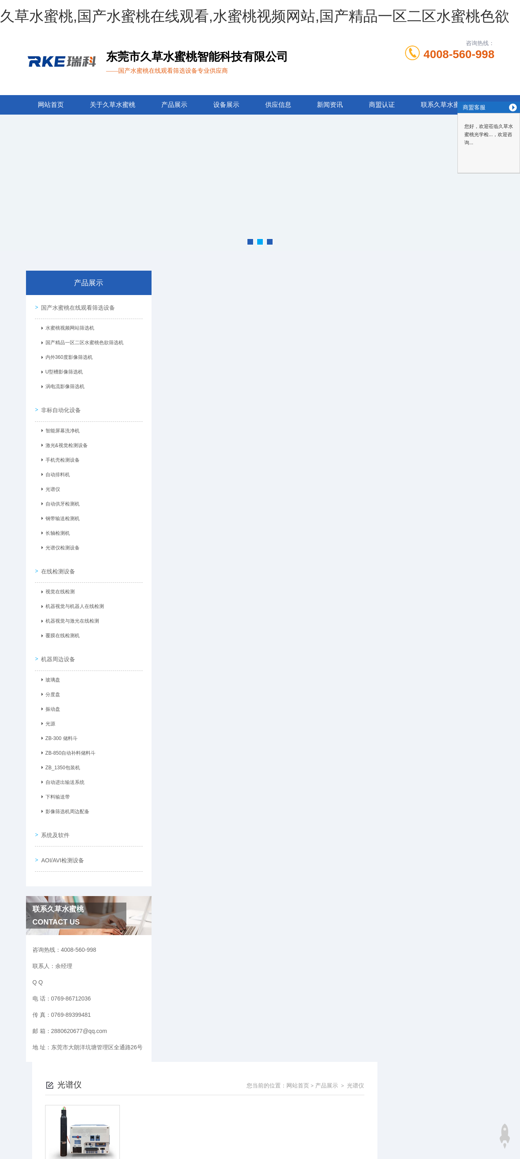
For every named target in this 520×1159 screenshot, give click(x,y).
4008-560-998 (459, 54)
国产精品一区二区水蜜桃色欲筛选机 (83, 342)
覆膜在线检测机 (61, 631)
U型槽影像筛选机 (63, 371)
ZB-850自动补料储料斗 (69, 746)
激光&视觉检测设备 (65, 442)
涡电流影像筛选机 (63, 386)
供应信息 (278, 104)
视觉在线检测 (58, 587)
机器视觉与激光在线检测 (71, 616)
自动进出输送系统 (63, 775)
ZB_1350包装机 (61, 760)
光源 (49, 716)
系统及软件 (54, 825)
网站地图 (11, 1154)
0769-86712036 (210, 1097)
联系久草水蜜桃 (443, 104)
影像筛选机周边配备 (66, 804)
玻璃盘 (51, 672)
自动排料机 (56, 472)
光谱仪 (51, 486)
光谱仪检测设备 (61, 545)
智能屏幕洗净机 (61, 428)
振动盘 (51, 702)
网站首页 (51, 104)
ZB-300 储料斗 (60, 731)
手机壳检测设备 (61, 457)
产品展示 (174, 104)
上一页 (298, 412)
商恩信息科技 (274, 1136)
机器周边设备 (57, 651)
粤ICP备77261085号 (329, 1110)
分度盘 (51, 687)
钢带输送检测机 (61, 516)
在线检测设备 (57, 565)
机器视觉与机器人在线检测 (73, 601)
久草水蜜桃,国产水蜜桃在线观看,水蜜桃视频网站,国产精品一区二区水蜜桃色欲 (254, 16)
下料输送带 (56, 789)
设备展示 (226, 104)
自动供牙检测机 (61, 501)
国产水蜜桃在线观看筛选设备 (77, 306)
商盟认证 (382, 104)
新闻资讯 (330, 104)
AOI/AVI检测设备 (61, 848)
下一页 (345, 412)
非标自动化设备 (60, 407)
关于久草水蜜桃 (112, 104)
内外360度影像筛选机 (67, 357)
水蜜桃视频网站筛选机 (68, 327)
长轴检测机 (56, 530)
